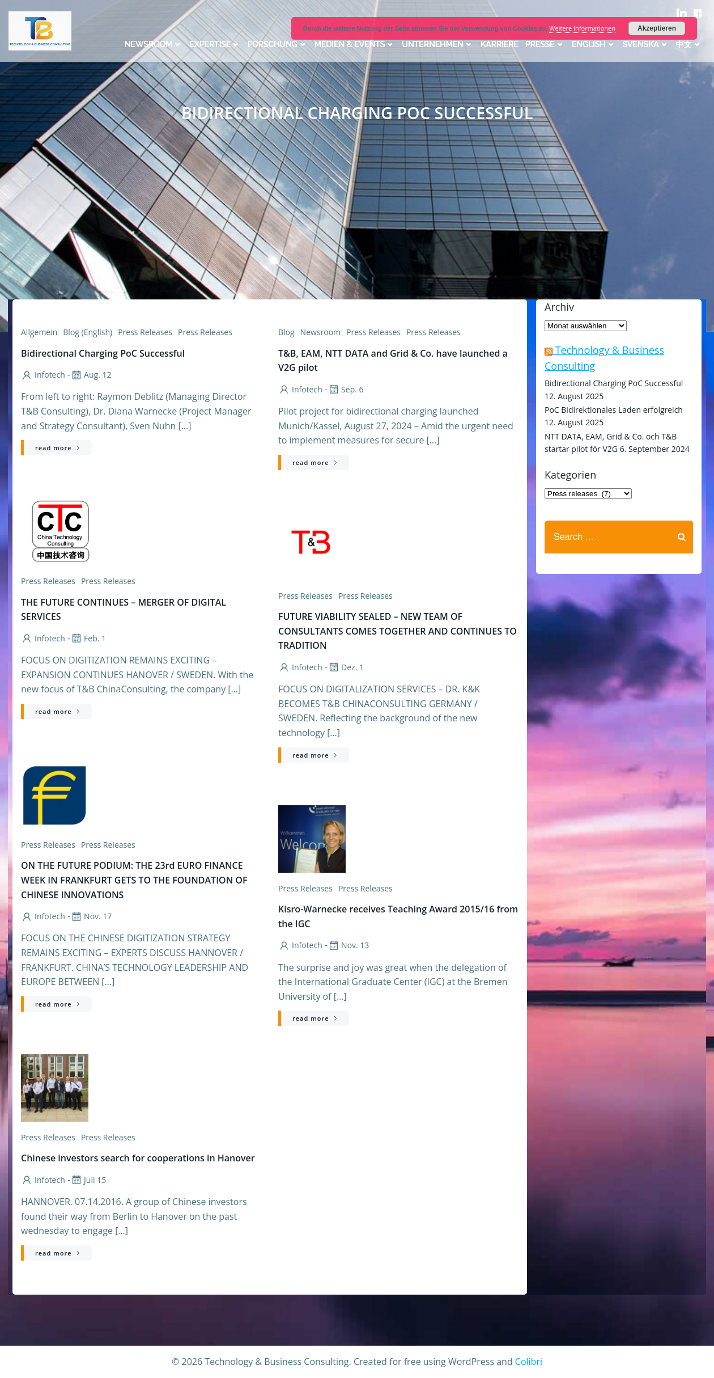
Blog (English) (87, 332)
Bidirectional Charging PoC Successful (614, 383)
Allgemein (39, 332)
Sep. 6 (345, 389)
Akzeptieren (657, 28)
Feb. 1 (88, 638)
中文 (689, 44)
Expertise (215, 44)
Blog (286, 332)
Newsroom (154, 44)
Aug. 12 (90, 374)
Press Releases (145, 332)
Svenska (646, 44)
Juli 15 (88, 1179)
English (594, 44)
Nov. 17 (91, 916)
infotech (43, 374)
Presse (545, 44)
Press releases (205, 332)
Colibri (528, 1361)
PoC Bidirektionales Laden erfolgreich (614, 409)
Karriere (499, 44)
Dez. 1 (346, 667)
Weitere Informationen (582, 28)
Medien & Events (355, 44)
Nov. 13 (348, 945)
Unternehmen (438, 44)
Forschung (277, 44)
